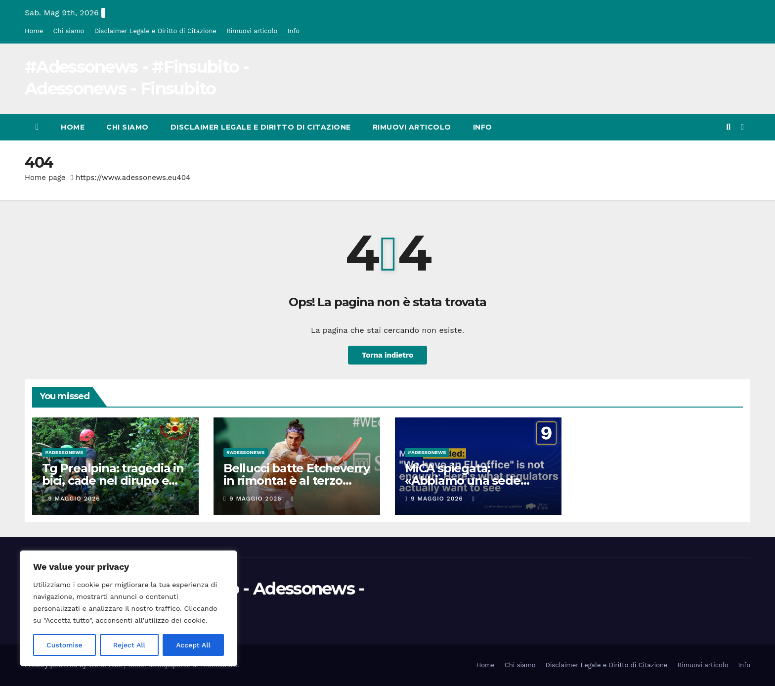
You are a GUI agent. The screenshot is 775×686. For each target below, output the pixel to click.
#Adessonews (64, 452)
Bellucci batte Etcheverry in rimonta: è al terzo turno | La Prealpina (296, 480)
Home (34, 31)
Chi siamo (69, 31)
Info (294, 31)
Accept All (193, 645)
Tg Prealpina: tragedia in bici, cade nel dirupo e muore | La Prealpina (113, 480)
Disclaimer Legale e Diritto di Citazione (155, 31)
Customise (64, 645)
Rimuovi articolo (251, 31)
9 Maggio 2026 (75, 498)
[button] (728, 127)
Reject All (129, 645)
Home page (45, 177)
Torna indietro (387, 355)
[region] (128, 608)
